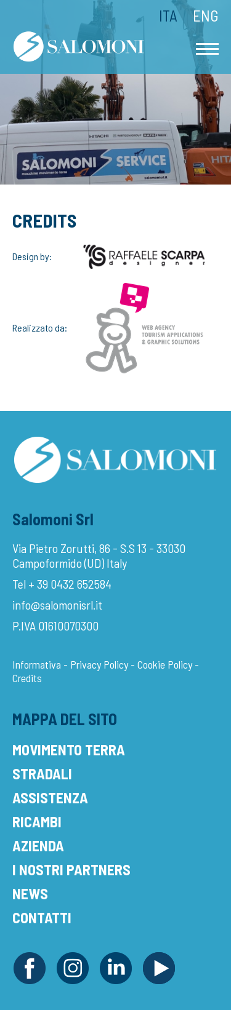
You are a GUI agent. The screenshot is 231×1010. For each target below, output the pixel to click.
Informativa (36, 664)
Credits (27, 678)
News (30, 893)
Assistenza (50, 797)
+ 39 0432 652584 (69, 583)
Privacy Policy (99, 664)
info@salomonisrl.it (57, 604)
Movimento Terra (68, 749)
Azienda (38, 845)
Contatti (41, 917)
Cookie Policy (164, 664)
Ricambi (37, 821)
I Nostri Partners (71, 869)
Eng (206, 15)
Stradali (42, 773)
